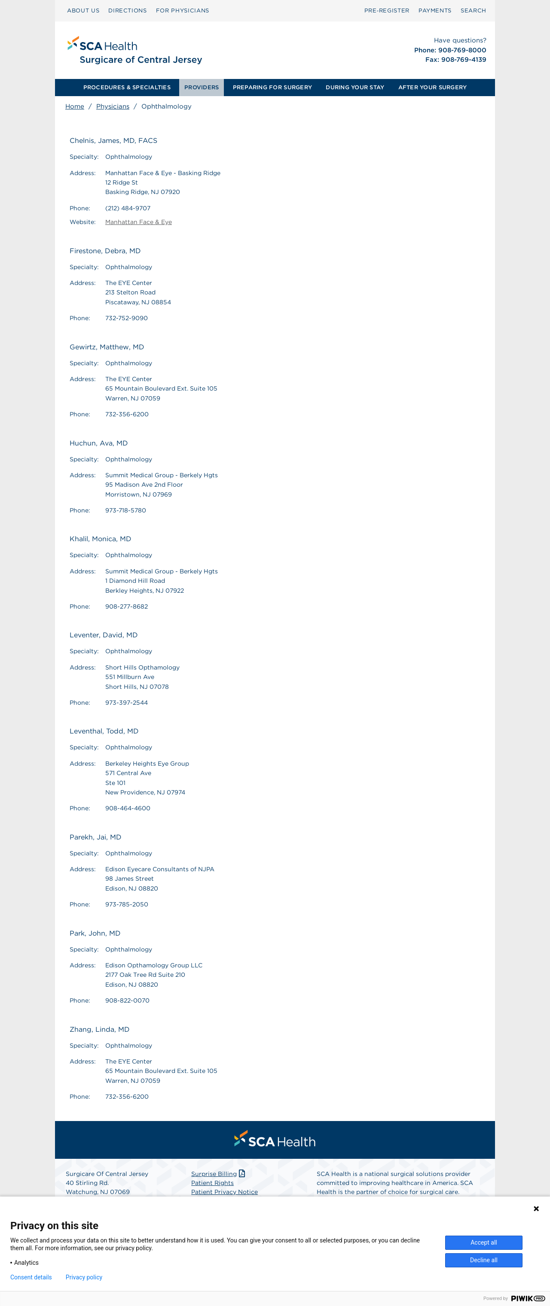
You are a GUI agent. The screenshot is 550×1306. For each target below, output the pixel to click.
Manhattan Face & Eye (138, 221)
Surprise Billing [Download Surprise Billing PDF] (219, 1173)
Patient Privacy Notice (224, 1191)
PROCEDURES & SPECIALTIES (127, 87)
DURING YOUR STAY (355, 87)
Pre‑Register (386, 10)
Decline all (484, 1260)
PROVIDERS (201, 87)
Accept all (484, 1242)
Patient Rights (212, 1182)
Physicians (112, 106)
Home (74, 106)
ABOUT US (83, 10)
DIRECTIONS (127, 10)
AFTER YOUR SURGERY (432, 87)
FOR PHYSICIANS (182, 10)
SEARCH (473, 10)
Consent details (31, 1277)
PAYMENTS (435, 10)
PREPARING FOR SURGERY (272, 87)
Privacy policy (84, 1277)
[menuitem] (83, 10)
